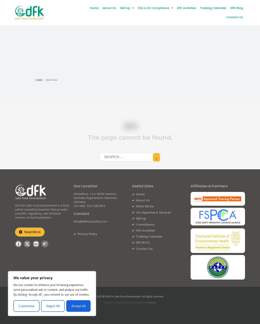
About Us (109, 8)
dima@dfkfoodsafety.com (90, 221)
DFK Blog (236, 8)
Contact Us (234, 17)
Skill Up (127, 8)
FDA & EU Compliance (155, 8)
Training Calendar (213, 8)
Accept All (78, 306)
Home (94, 8)
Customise (26, 306)
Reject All (53, 306)
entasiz (152, 302)
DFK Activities (186, 8)
